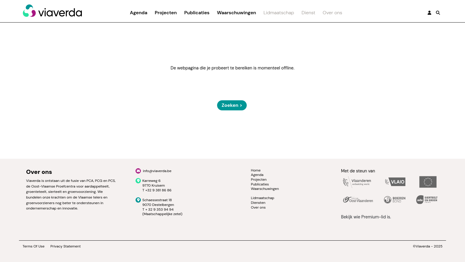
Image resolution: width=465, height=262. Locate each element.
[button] (438, 12)
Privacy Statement (65, 246)
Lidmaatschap (279, 12)
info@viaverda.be (157, 171)
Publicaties (196, 12)
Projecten (166, 12)
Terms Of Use (33, 246)
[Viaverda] (52, 11)
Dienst (308, 12)
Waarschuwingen (236, 12)
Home (256, 170)
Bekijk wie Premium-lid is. (366, 217)
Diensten (258, 202)
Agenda (138, 12)
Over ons (332, 12)
